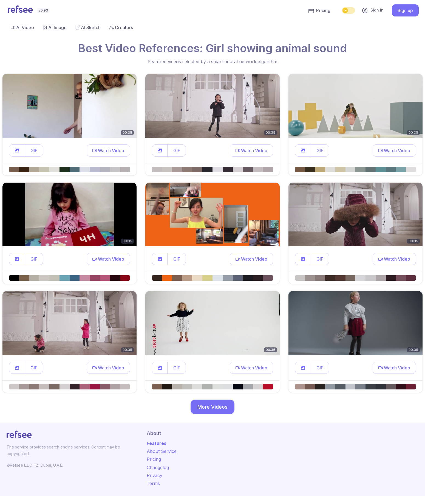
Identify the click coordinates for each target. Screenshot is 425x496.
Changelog (158, 467)
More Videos (212, 407)
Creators (121, 27)
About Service (162, 451)
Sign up (405, 10)
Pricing (319, 11)
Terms (153, 483)
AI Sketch (88, 27)
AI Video (22, 27)
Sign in (373, 10)
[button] (17, 150)
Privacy (154, 475)
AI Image (55, 27)
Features (156, 443)
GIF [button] (33, 150)
